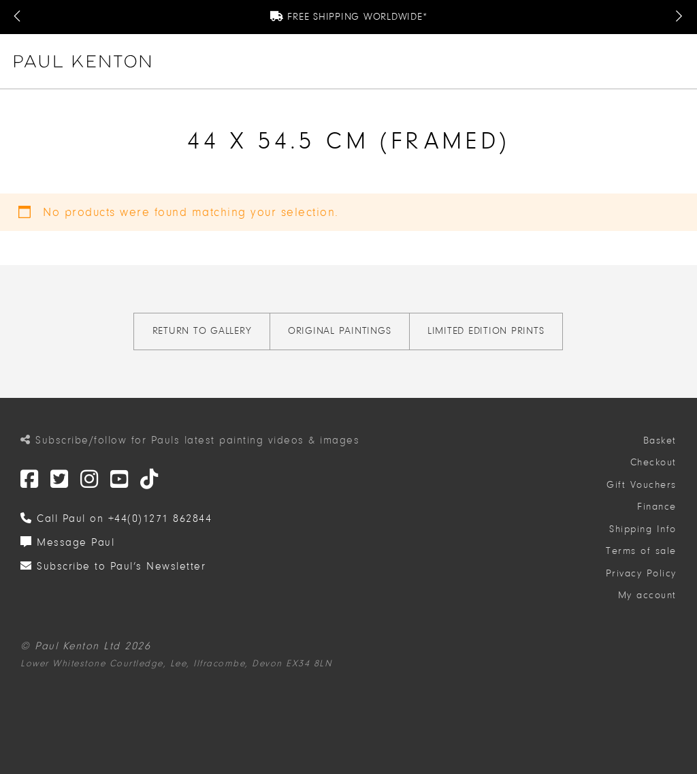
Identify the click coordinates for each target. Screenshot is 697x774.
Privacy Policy (641, 573)
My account (647, 595)
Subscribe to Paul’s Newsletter (113, 566)
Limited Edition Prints (486, 331)
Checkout (653, 462)
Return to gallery (202, 331)
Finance (657, 506)
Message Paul (67, 542)
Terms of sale (641, 551)
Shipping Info (643, 529)
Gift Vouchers (641, 485)
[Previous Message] (18, 17)
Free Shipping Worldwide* (348, 16)
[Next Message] (678, 17)
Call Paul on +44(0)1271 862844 (116, 518)
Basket (660, 440)
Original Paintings (339, 331)
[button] (677, 61)
